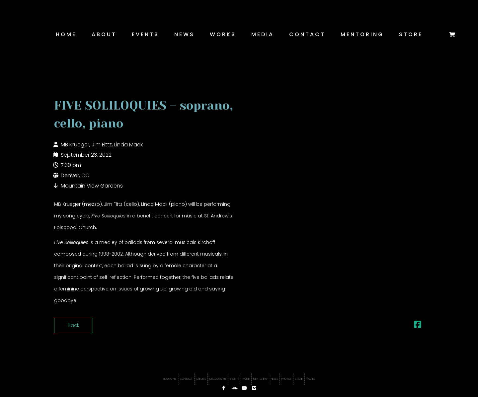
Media (262, 34)
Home (66, 34)
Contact (307, 34)
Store (411, 34)
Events (145, 34)
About (104, 34)
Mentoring (362, 34)
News (184, 34)
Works (223, 34)
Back (73, 325)
